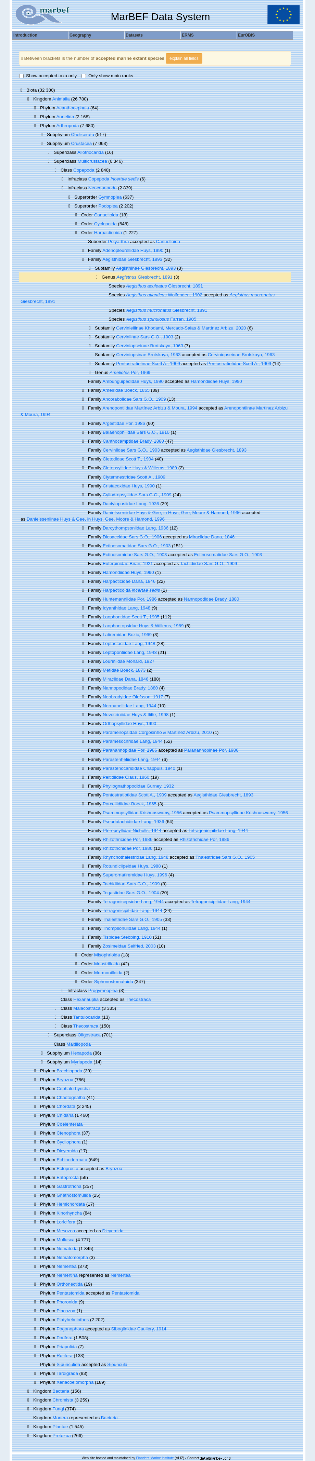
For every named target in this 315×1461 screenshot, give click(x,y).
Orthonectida (69, 1284)
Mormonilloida (108, 972)
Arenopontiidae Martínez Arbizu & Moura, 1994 (149, 408)
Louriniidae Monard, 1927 (128, 661)
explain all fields (184, 58)
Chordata (65, 1106)
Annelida (65, 116)
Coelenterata (69, 1124)
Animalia (61, 99)
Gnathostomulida (73, 1195)
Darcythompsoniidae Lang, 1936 (135, 528)
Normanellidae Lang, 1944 (129, 705)
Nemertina (66, 1275)
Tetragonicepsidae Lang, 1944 (133, 901)
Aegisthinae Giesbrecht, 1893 (146, 268)
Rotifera (64, 1355)
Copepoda (83, 170)
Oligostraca (89, 1034)
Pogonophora (70, 1328)
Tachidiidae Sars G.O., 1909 (208, 563)
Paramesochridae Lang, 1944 (133, 741)
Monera (60, 1417)
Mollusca (65, 1239)
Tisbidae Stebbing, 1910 (127, 937)
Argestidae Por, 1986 (123, 423)
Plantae (60, 1426)
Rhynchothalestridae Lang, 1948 (135, 857)
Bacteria (60, 1391)
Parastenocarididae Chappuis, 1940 (139, 768)
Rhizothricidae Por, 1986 (127, 839)
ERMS (188, 35)
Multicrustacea (92, 161)
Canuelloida (106, 214)
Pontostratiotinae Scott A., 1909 (148, 363)
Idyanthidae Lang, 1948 (126, 608)
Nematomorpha (72, 1257)
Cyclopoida (105, 223)
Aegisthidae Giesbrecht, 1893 (132, 259)
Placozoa (65, 1310)
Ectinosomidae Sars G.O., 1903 (135, 554)
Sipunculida (68, 1364)
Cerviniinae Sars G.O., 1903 (144, 336)
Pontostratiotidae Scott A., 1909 (239, 363)
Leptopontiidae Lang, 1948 (130, 652)
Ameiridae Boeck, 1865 (126, 390)
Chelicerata (82, 134)
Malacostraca (86, 1008)
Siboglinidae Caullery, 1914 (138, 1328)
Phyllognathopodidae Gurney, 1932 (138, 786)
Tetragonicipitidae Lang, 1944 (218, 830)
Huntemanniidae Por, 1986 (130, 599)
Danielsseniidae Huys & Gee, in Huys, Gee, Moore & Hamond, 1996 (172, 512)
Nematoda (67, 1248)
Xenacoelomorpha (74, 1382)
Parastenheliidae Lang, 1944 (132, 759)
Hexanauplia (86, 999)
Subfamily (105, 268)
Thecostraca (138, 999)
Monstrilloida (107, 963)
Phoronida (66, 1301)
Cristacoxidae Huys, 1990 (129, 485)
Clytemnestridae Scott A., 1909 (134, 477)
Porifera (64, 1337)
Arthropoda (67, 125)
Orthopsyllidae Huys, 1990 (129, 723)
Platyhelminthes (72, 1319)
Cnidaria (65, 1115)
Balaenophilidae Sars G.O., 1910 (136, 432)
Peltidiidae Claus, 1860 (126, 777)
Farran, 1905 (161, 319)
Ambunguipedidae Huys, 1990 (133, 381)
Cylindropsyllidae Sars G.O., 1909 (137, 494)
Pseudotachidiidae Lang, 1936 (133, 821)
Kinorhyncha (69, 1213)
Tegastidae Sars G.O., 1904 (131, 892)
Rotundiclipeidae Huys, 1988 (132, 866)
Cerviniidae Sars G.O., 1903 (131, 450)
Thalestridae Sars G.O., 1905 (225, 857)
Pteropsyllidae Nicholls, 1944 (132, 830)
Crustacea (81, 143)
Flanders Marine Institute (155, 1458)
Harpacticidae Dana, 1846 (129, 581)
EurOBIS (246, 35)
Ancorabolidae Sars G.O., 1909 (134, 399)
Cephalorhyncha (73, 1088)
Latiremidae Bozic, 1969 (127, 634)
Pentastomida (70, 1293)
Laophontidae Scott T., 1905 (131, 616)
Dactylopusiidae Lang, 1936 (131, 503)
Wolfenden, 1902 (164, 294)
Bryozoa (64, 1079)
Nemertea (66, 1266)
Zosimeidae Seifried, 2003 (129, 946)
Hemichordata (70, 1204)
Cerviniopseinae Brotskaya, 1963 (149, 345)
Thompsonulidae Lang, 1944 (132, 928)
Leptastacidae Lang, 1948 (129, 643)
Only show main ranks (107, 75)
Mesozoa (65, 1230)
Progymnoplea (103, 990)
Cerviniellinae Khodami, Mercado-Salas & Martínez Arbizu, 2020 (181, 328)
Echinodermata (71, 1159)
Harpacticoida (108, 232)
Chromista (62, 1400)
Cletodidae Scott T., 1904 (128, 458)
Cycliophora (68, 1141)
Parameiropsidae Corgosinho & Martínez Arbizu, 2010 (157, 732)
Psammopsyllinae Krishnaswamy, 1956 (248, 812)
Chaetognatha (70, 1097)
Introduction (25, 35)
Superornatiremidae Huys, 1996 (135, 874)
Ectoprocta (67, 1168)
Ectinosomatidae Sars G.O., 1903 (137, 545)
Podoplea (107, 206)
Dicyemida (67, 1150)
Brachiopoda (69, 1070)
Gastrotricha (68, 1186)
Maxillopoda (78, 1044)
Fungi (58, 1408)
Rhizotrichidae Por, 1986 (204, 839)
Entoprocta (67, 1177)
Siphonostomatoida (113, 981)
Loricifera (65, 1221)
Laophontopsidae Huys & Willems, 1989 (143, 625)
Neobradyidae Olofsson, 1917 (133, 696)
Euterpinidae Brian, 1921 (128, 563)
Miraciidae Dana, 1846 (212, 536)
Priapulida (66, 1346)
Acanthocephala (72, 107)
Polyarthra (118, 241)
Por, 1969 (130, 372)
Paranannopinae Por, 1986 (211, 750)
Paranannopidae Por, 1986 (130, 750)
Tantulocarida (86, 1017)
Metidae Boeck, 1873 (124, 670)
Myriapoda (81, 1061)
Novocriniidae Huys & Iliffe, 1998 (135, 714)
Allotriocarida (90, 152)
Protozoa (61, 1435)
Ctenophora (68, 1133)
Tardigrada (67, 1373)
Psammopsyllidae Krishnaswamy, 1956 (142, 812)
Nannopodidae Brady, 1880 (211, 599)
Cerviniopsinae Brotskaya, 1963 (148, 354)
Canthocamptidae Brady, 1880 (133, 441)
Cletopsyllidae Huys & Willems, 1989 (140, 467)
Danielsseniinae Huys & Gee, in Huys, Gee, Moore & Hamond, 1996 (96, 519)
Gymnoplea (110, 197)
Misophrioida (107, 954)
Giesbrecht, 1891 (144, 277)
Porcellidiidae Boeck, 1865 (129, 803)
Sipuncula (117, 1364)
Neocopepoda (102, 187)
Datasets (134, 35)
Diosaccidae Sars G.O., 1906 (132, 536)
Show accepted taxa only (48, 75)
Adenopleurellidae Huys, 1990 (132, 250)
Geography (80, 35)
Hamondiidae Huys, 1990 (216, 381)
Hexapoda (81, 1053)
